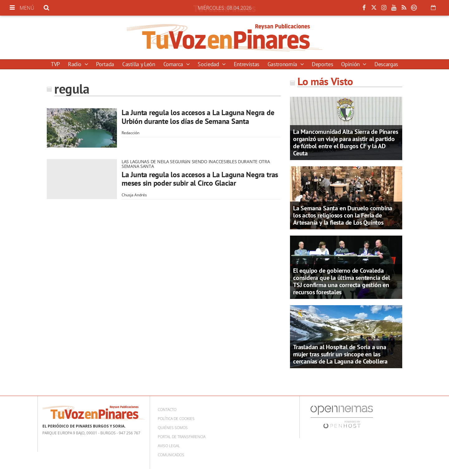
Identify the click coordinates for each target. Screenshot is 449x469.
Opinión (351, 64)
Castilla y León (138, 64)
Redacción (130, 132)
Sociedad (209, 64)
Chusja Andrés (134, 195)
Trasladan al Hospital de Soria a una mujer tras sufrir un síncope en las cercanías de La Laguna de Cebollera (340, 354)
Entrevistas (246, 64)
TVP (55, 64)
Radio (75, 64)
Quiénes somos (173, 427)
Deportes (322, 64)
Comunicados (171, 454)
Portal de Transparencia (181, 436)
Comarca (174, 64)
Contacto (167, 409)
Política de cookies (176, 418)
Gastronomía (283, 64)
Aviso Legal (169, 445)
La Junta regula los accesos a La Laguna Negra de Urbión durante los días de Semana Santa (198, 117)
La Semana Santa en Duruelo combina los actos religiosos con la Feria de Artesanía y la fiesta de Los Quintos (342, 215)
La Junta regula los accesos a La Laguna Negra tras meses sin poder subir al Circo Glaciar (200, 179)
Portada (105, 64)
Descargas (386, 64)
